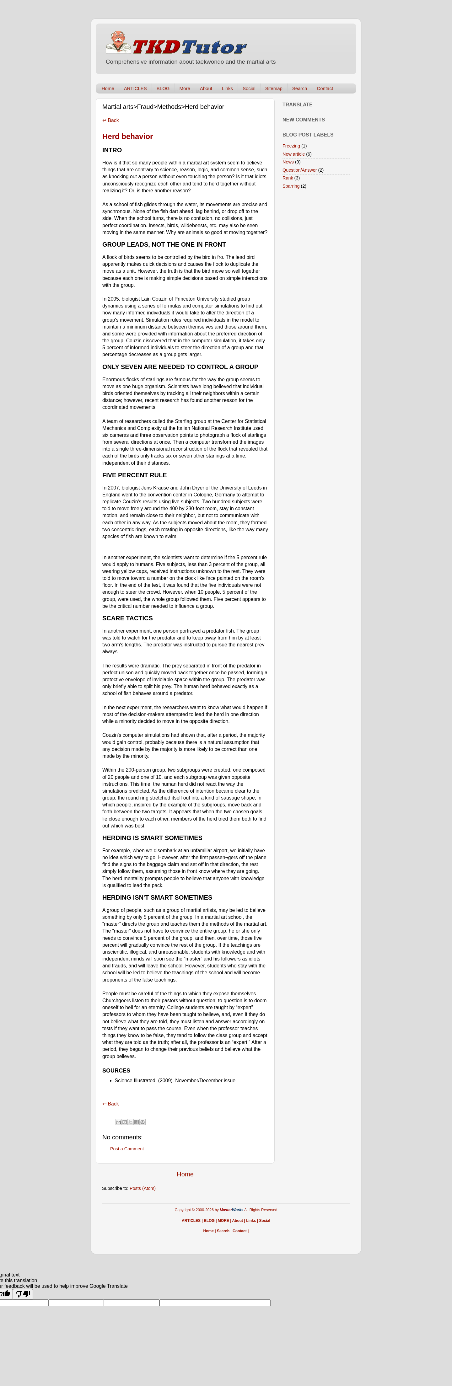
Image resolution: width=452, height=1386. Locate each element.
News (288, 161)
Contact (325, 88)
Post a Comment (127, 1148)
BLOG (163, 88)
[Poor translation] (23, 1294)
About (206, 88)
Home (108, 88)
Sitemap (273, 88)
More (185, 88)
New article (293, 154)
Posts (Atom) (143, 1188)
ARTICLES (135, 88)
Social (249, 88)
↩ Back (110, 120)
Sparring (290, 186)
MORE (223, 1220)
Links (227, 88)
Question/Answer (299, 170)
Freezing (291, 145)
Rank (287, 177)
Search (299, 88)
